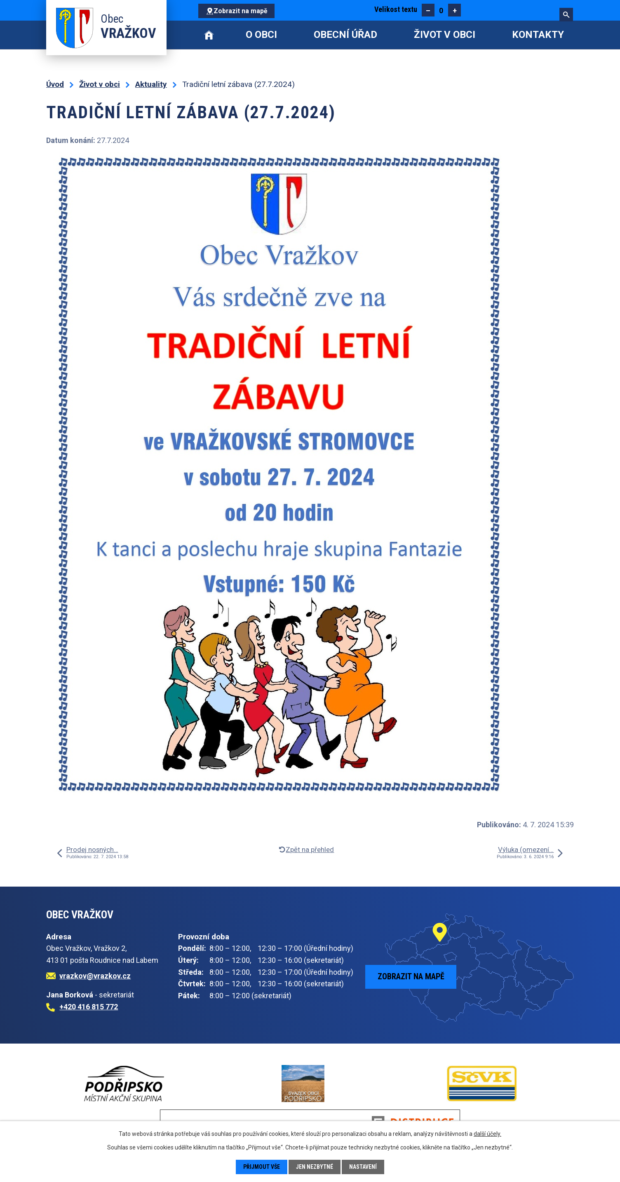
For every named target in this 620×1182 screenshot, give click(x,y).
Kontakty (538, 34)
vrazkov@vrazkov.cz (95, 975)
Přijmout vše (261, 1166)
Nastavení (364, 1166)
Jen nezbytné (315, 1166)
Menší (428, 10)
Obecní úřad (345, 34)
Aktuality (151, 84)
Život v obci (444, 34)
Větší (454, 10)
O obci (261, 34)
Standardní (441, 10)
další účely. (487, 1134)
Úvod (209, 35)
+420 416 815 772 (88, 1006)
